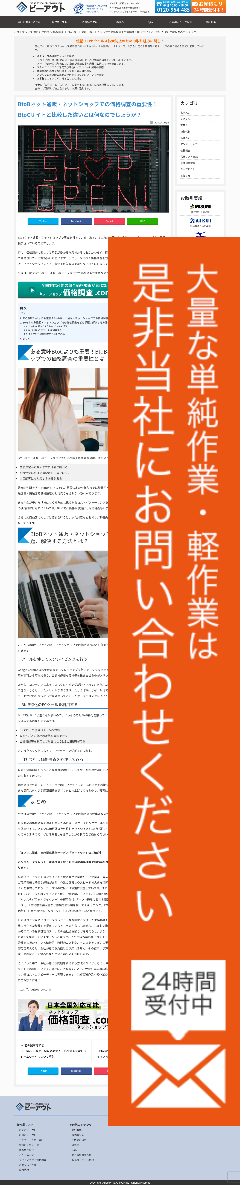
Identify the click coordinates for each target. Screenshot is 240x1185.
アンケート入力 (189, 144)
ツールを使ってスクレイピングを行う (47, 326)
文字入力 (185, 125)
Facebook (76, 221)
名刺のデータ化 (27, 1130)
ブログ (45, 32)
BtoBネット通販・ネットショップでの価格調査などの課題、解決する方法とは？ (68, 322)
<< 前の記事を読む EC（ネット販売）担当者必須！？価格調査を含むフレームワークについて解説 (53, 1051)
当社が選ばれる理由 (29, 22)
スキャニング (26, 1155)
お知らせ (185, 175)
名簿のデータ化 (27, 1135)
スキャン (185, 119)
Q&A (150, 22)
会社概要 (211, 22)
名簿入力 (185, 137)
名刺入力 (185, 112)
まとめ (26, 338)
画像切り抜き (187, 163)
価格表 (120, 22)
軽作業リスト (59, 22)
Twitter (43, 221)
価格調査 (58, 32)
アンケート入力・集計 (31, 1140)
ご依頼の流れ (89, 22)
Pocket (109, 221)
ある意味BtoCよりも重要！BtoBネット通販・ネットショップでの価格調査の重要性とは (72, 318)
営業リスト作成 (189, 156)
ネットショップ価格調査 (32, 1159)
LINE (142, 221)
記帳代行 (185, 131)
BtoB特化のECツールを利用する (45, 330)
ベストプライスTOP (26, 32)
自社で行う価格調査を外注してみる (46, 334)
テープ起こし (187, 169)
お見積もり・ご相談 (180, 22)
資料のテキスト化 (29, 1145)
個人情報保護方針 (81, 1155)
